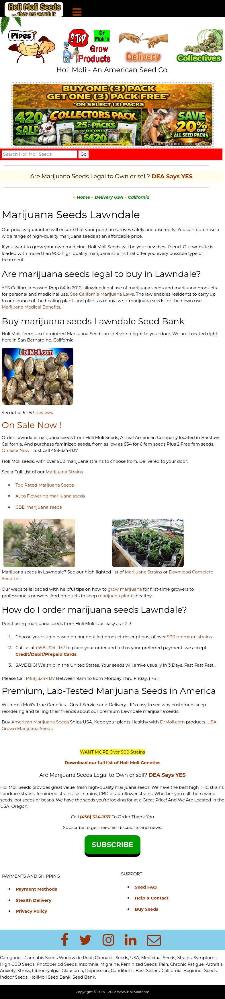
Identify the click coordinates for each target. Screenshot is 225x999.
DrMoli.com (172, 722)
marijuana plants (117, 595)
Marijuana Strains (64, 472)
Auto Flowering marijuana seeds (50, 496)
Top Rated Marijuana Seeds (44, 485)
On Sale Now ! (17, 450)
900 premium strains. (190, 636)
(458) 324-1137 (50, 647)
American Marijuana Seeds (39, 722)
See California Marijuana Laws (102, 294)
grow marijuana (125, 589)
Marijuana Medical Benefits (31, 307)
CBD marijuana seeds (38, 507)
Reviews (44, 412)
